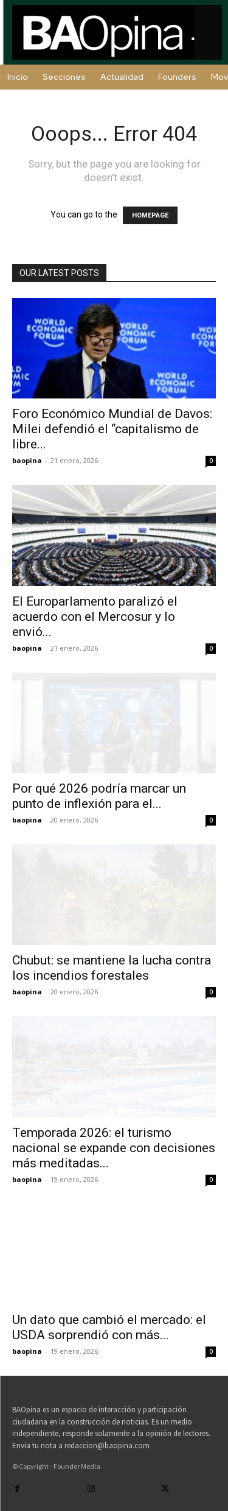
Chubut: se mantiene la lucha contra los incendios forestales (111, 968)
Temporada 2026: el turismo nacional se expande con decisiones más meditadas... (113, 1147)
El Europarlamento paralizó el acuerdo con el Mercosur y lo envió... (95, 616)
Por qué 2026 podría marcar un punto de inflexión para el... (99, 796)
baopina (27, 460)
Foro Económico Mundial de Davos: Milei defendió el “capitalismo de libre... (112, 428)
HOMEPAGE (150, 215)
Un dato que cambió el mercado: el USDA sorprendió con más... (109, 1327)
